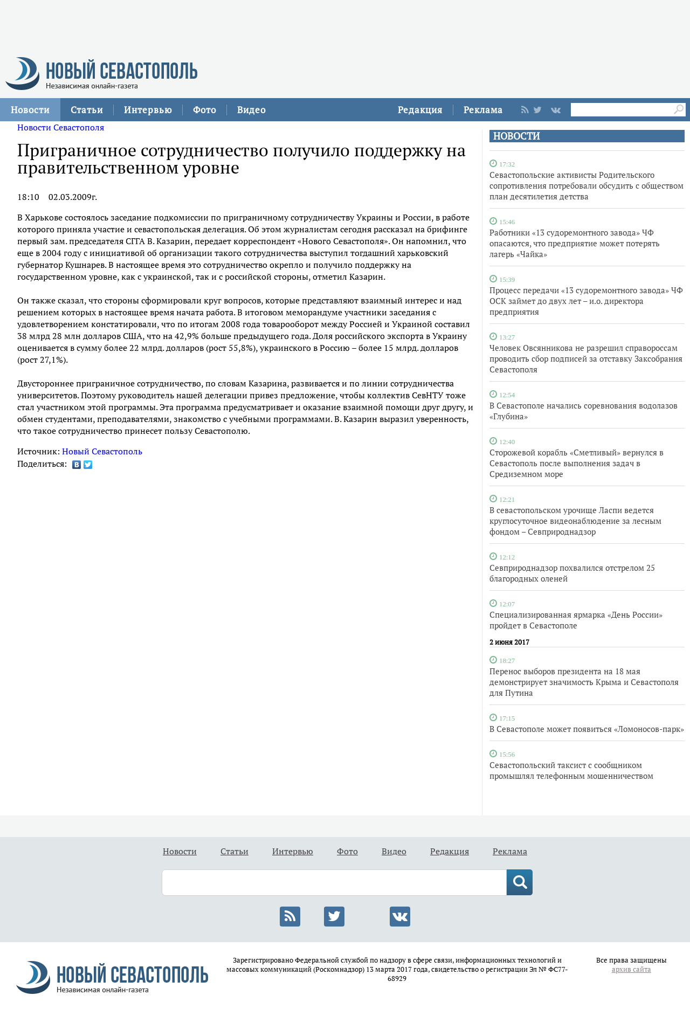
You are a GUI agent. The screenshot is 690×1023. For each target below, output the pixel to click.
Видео (251, 109)
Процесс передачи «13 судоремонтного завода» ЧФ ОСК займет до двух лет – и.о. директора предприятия (586, 301)
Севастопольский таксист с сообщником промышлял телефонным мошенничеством (571, 770)
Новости (30, 109)
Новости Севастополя (60, 127)
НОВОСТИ (516, 136)
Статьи (87, 109)
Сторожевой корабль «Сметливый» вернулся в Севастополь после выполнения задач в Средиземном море (576, 463)
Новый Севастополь (102, 451)
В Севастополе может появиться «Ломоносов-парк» (586, 728)
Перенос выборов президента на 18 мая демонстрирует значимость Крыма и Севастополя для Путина (584, 682)
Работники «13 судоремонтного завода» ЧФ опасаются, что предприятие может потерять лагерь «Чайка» (574, 243)
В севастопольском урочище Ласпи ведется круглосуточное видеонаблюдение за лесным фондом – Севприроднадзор (575, 520)
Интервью (148, 109)
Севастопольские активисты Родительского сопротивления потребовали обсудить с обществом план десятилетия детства (586, 185)
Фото (204, 109)
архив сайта (631, 969)
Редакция (420, 109)
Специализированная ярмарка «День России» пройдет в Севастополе (576, 620)
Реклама (483, 109)
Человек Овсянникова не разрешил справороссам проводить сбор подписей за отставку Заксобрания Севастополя (585, 358)
